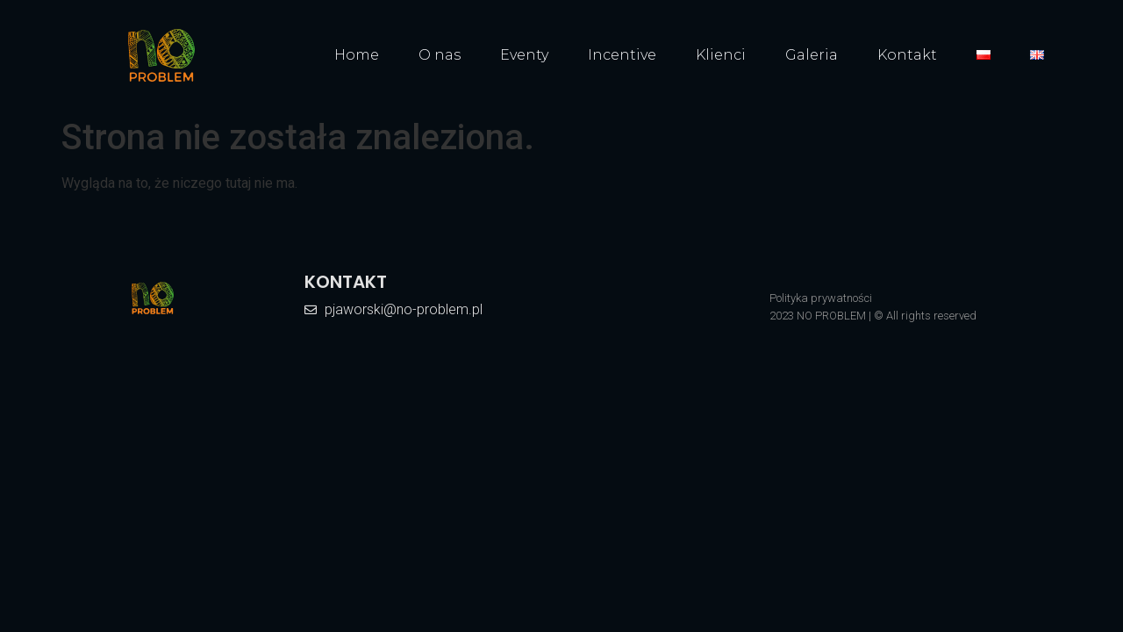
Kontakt (907, 55)
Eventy (524, 55)
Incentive (622, 55)
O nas (439, 55)
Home (356, 55)
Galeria (811, 55)
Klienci (721, 55)
